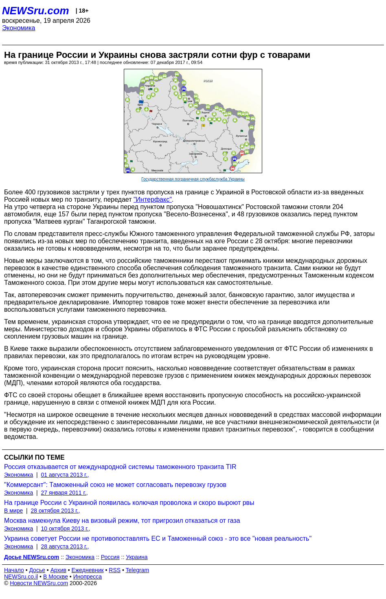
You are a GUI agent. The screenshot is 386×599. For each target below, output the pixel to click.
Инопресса (87, 576)
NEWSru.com (35, 10)
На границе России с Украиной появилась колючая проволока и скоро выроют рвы (129, 502)
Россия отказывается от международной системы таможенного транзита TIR (120, 466)
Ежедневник (88, 570)
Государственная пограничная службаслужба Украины (193, 179)
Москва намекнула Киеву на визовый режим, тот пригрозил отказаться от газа (122, 520)
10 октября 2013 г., (65, 528)
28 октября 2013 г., (55, 510)
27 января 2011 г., (64, 492)
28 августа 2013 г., (65, 546)
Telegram (137, 570)
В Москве (55, 576)
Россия (110, 557)
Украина (136, 557)
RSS (115, 570)
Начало (14, 570)
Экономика (18, 27)
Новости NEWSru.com (39, 583)
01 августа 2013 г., (65, 474)
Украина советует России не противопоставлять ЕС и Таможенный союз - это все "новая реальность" (157, 538)
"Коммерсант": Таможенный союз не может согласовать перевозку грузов (115, 484)
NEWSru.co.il (21, 576)
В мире (13, 510)
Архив (58, 570)
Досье (37, 570)
